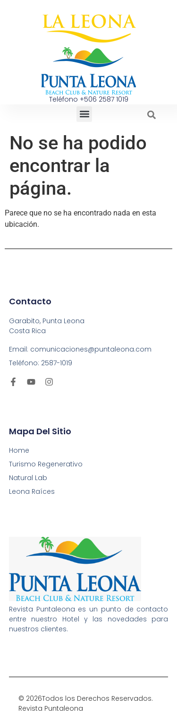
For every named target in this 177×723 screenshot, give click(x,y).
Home (19, 450)
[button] (84, 114)
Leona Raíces (32, 491)
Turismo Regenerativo (46, 464)
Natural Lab (28, 477)
